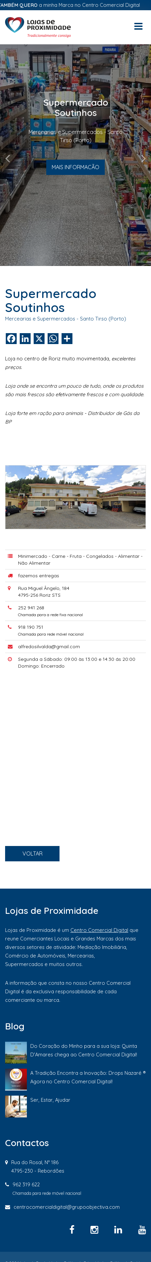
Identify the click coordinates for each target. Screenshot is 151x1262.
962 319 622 (26, 1184)
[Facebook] (73, 1229)
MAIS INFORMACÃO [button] (75, 167)
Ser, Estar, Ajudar (50, 1100)
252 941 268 (43, 634)
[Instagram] (95, 1229)
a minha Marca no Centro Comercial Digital (76, 5)
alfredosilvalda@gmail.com (56, 661)
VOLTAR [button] (44, 878)
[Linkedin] (119, 1229)
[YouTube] (142, 1229)
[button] (11, 155)
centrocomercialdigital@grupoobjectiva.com (67, 1207)
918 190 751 (43, 647)
